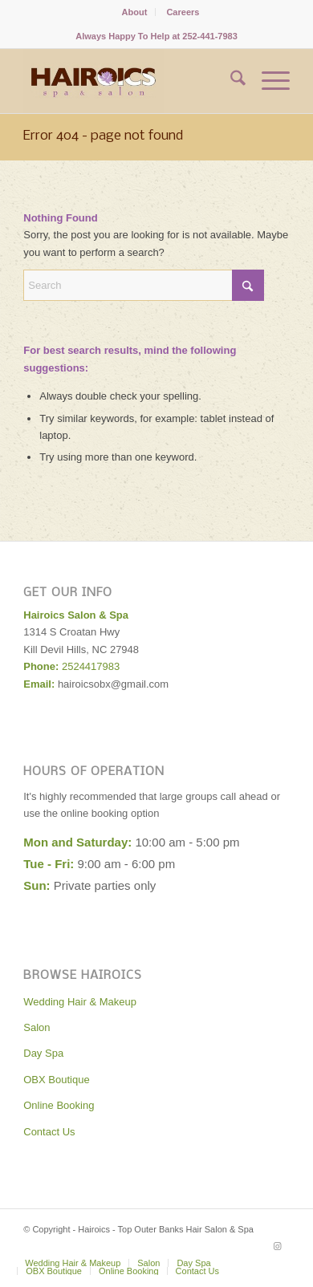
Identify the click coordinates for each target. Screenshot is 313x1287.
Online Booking (58, 1105)
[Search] (230, 81)
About (135, 12)
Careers (182, 12)
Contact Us (49, 1132)
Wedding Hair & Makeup (79, 1002)
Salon (36, 1027)
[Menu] (268, 81)
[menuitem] (135, 12)
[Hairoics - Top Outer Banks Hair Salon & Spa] (129, 81)
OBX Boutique (56, 1080)
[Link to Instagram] (278, 1246)
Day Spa (43, 1053)
